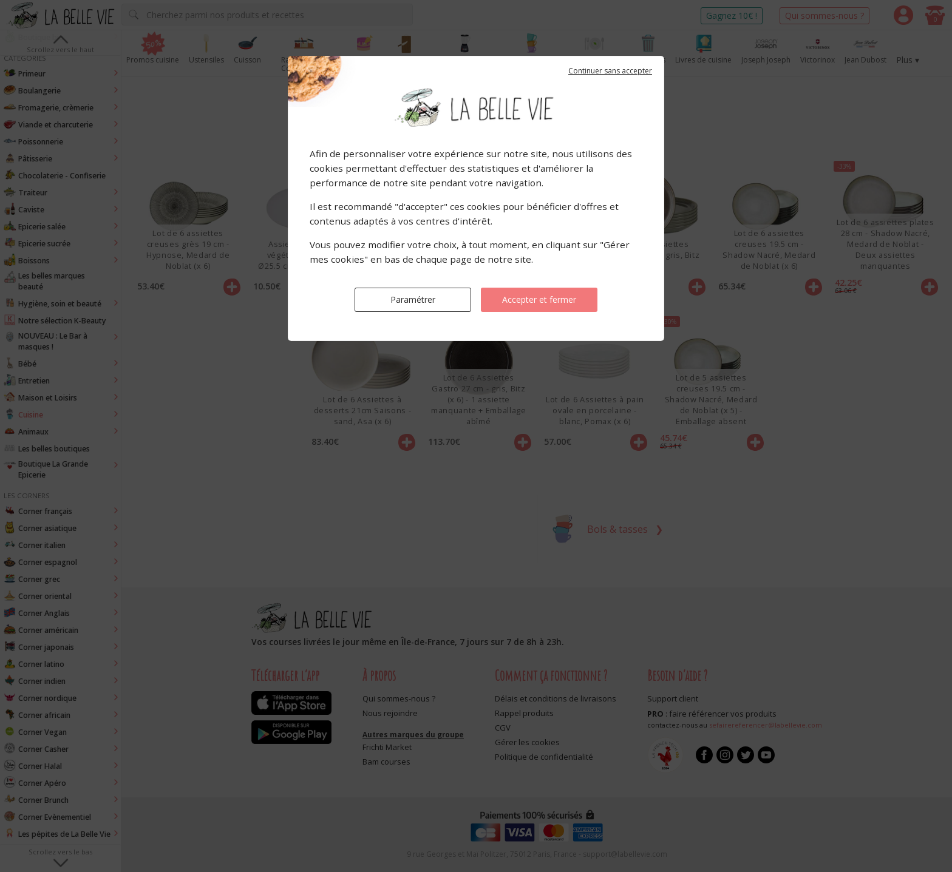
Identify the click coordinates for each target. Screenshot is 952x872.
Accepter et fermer (539, 299)
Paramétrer (412, 299)
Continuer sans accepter (610, 71)
